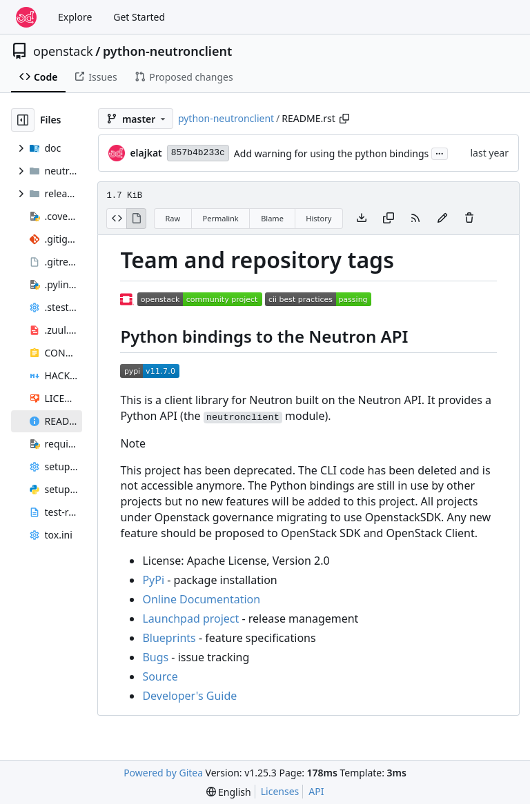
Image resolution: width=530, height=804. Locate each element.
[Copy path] (344, 118)
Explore (75, 16)
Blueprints (168, 637)
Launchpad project (190, 618)
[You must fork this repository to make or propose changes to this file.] (442, 218)
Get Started (139, 16)
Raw (172, 218)
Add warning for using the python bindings (331, 153)
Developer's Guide (189, 695)
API (316, 791)
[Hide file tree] (23, 120)
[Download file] (362, 218)
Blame (272, 218)
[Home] (26, 17)
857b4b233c (198, 153)
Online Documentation (201, 599)
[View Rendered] (136, 218)
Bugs (155, 657)
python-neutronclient (167, 51)
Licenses (280, 791)
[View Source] (116, 218)
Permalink (221, 218)
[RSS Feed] (415, 218)
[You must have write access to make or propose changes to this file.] (469, 218)
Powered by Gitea (163, 772)
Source (159, 676)
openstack (63, 51)
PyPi (153, 579)
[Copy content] (388, 218)
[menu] (228, 791)
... (439, 152)
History (318, 218)
